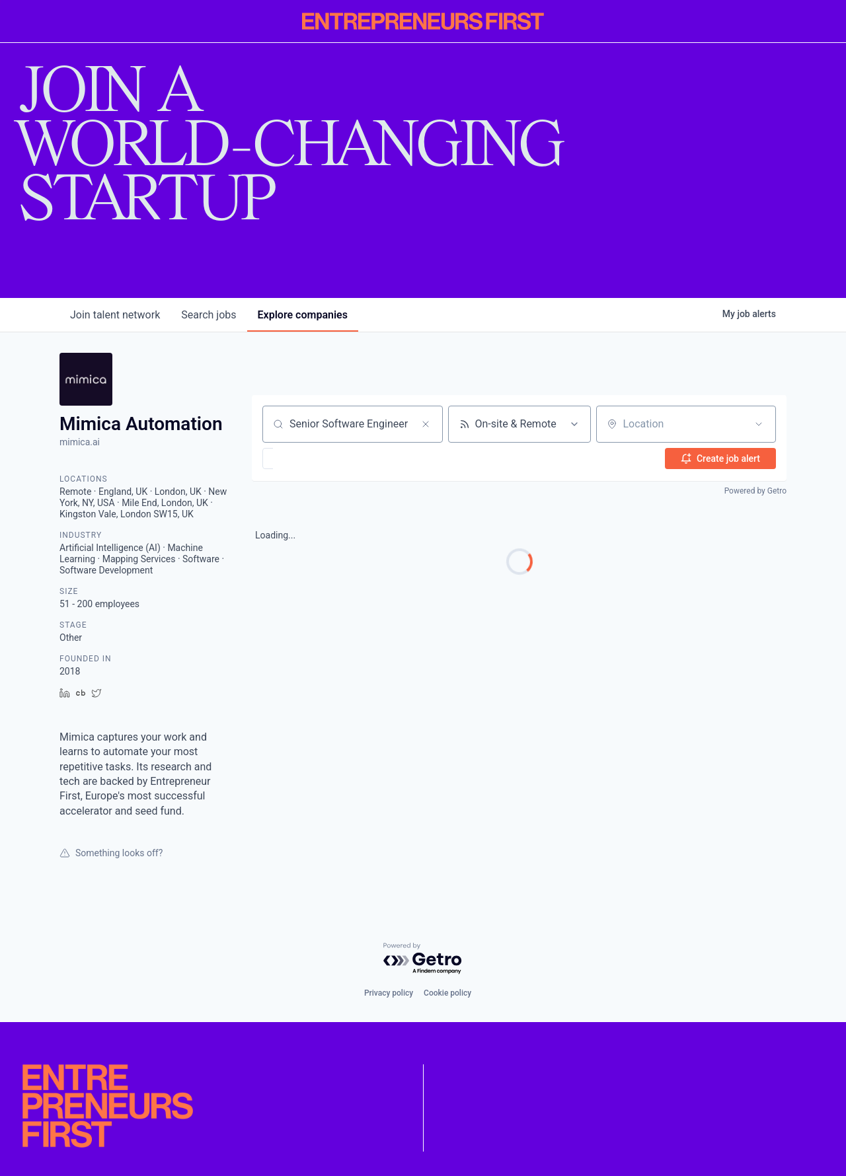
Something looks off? (111, 853)
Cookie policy (447, 993)
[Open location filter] (758, 424)
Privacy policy (388, 993)
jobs (208, 315)
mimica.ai (79, 442)
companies (303, 315)
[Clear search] (425, 424)
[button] (306, 458)
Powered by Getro (755, 491)
